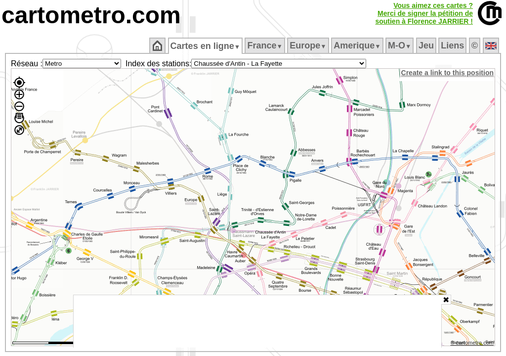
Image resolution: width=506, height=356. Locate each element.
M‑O (400, 45)
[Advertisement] (257, 321)
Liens (453, 45)
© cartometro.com (473, 344)
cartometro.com (91, 15)
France (265, 45)
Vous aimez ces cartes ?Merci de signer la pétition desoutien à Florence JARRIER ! (424, 13)
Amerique (358, 45)
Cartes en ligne (206, 46)
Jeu (426, 45)
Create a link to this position (448, 73)
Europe (309, 45)
